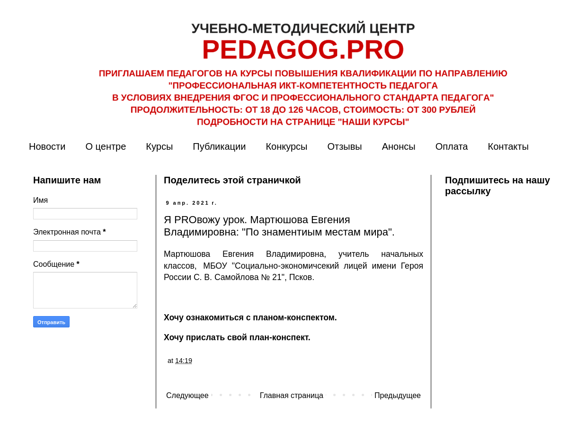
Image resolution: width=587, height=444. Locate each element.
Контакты (508, 146)
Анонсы (399, 146)
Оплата (452, 146)
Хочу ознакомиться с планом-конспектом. (250, 317)
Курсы (159, 146)
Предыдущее (397, 395)
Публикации (219, 146)
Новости (47, 146)
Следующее (187, 395)
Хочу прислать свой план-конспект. (237, 337)
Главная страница (291, 395)
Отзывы (344, 146)
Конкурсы (286, 146)
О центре (105, 146)
